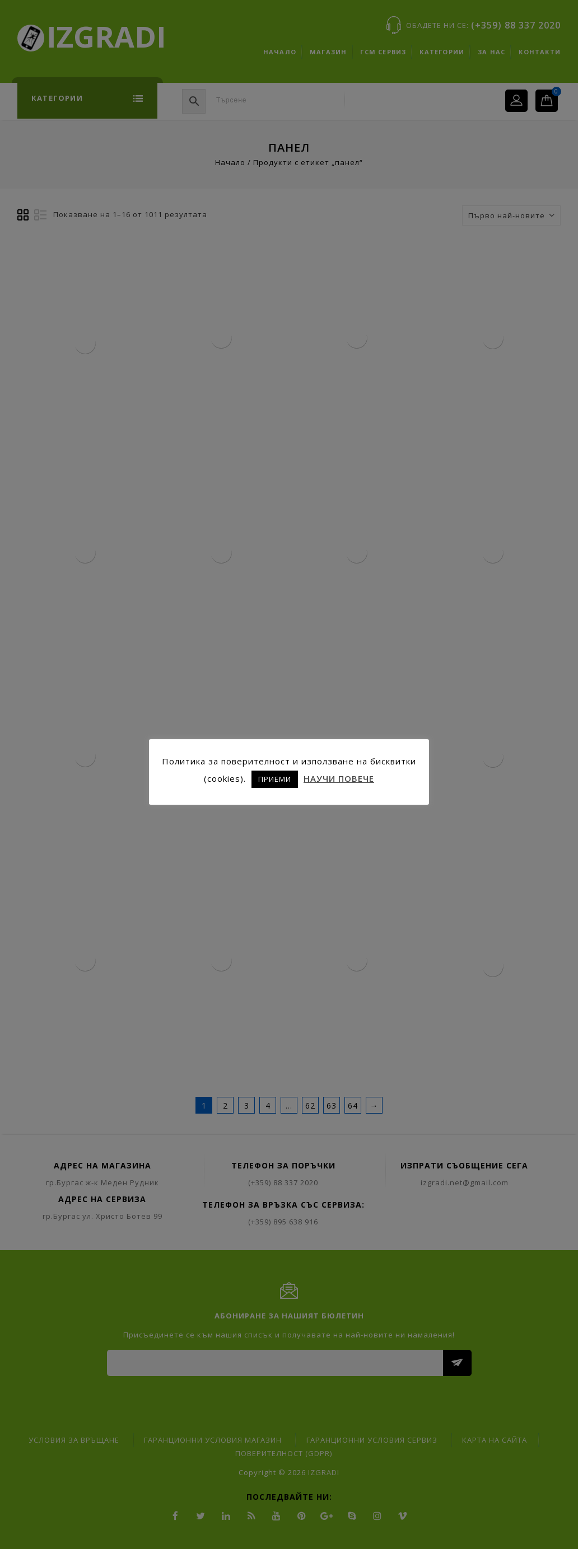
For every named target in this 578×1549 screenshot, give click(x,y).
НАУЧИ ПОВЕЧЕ (339, 778)
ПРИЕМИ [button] (274, 779)
